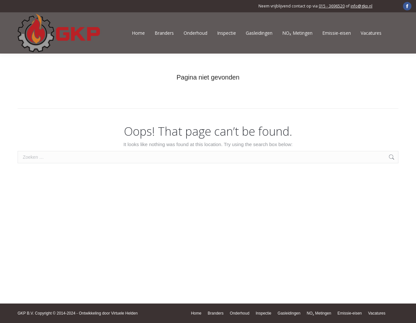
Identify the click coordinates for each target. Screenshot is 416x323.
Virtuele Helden (124, 313)
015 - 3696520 (332, 6)
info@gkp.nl (361, 6)
